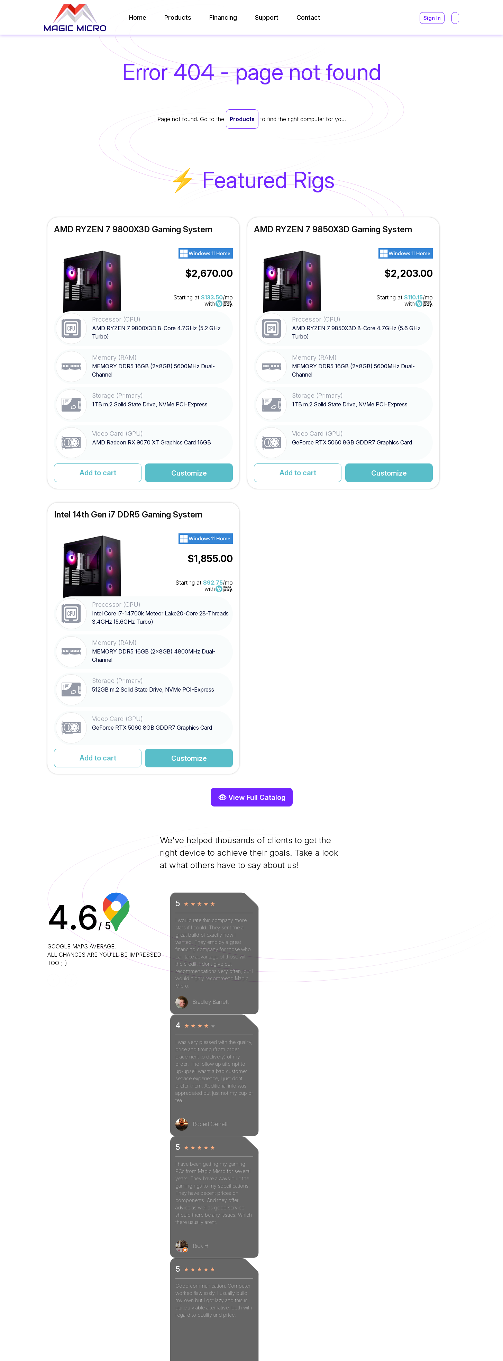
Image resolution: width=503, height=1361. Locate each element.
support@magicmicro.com (361, 1245)
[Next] (71, 695)
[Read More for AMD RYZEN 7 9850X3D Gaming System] (251, 353)
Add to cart (83, 473)
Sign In (432, 18)
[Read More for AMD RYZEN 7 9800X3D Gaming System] (112, 353)
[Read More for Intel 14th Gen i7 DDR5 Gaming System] (390, 353)
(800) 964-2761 (348, 1271)
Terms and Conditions (389, 1343)
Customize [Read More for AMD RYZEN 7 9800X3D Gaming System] (142, 473)
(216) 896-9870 (347, 1279)
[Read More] (205, 1235)
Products (242, 119)
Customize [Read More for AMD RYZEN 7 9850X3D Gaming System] (281, 473)
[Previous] (53, 695)
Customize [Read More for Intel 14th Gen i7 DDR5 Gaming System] (420, 473)
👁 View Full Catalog (251, 513)
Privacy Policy (445, 1343)
